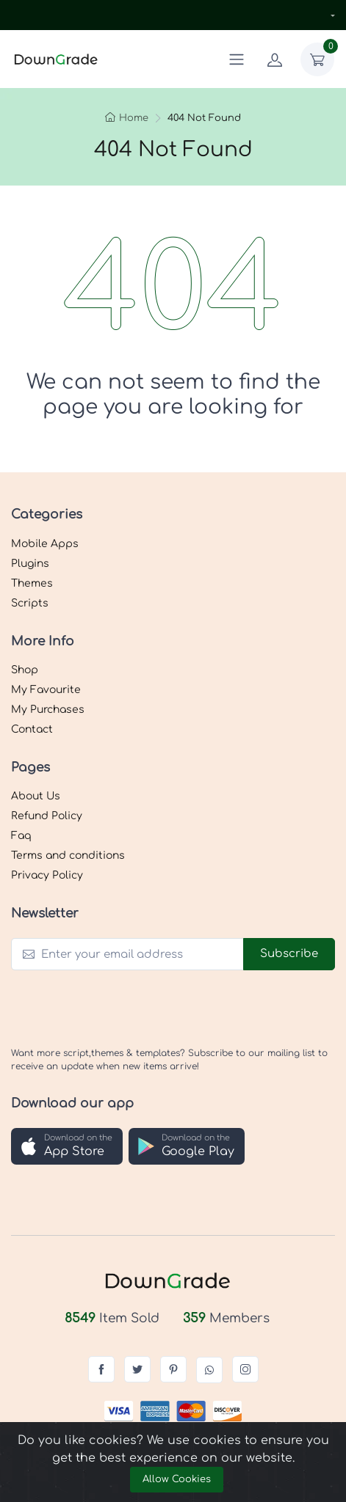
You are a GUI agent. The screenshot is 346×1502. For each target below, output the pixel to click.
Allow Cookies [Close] (177, 1479)
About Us (35, 796)
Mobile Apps (45, 543)
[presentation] (122, 1004)
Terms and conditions (68, 855)
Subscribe (289, 954)
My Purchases (47, 709)
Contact (32, 729)
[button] (67, 1146)
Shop (24, 669)
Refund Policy (46, 815)
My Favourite (46, 689)
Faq (21, 835)
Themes (32, 583)
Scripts (29, 603)
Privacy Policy (47, 875)
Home (126, 118)
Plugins (30, 563)
